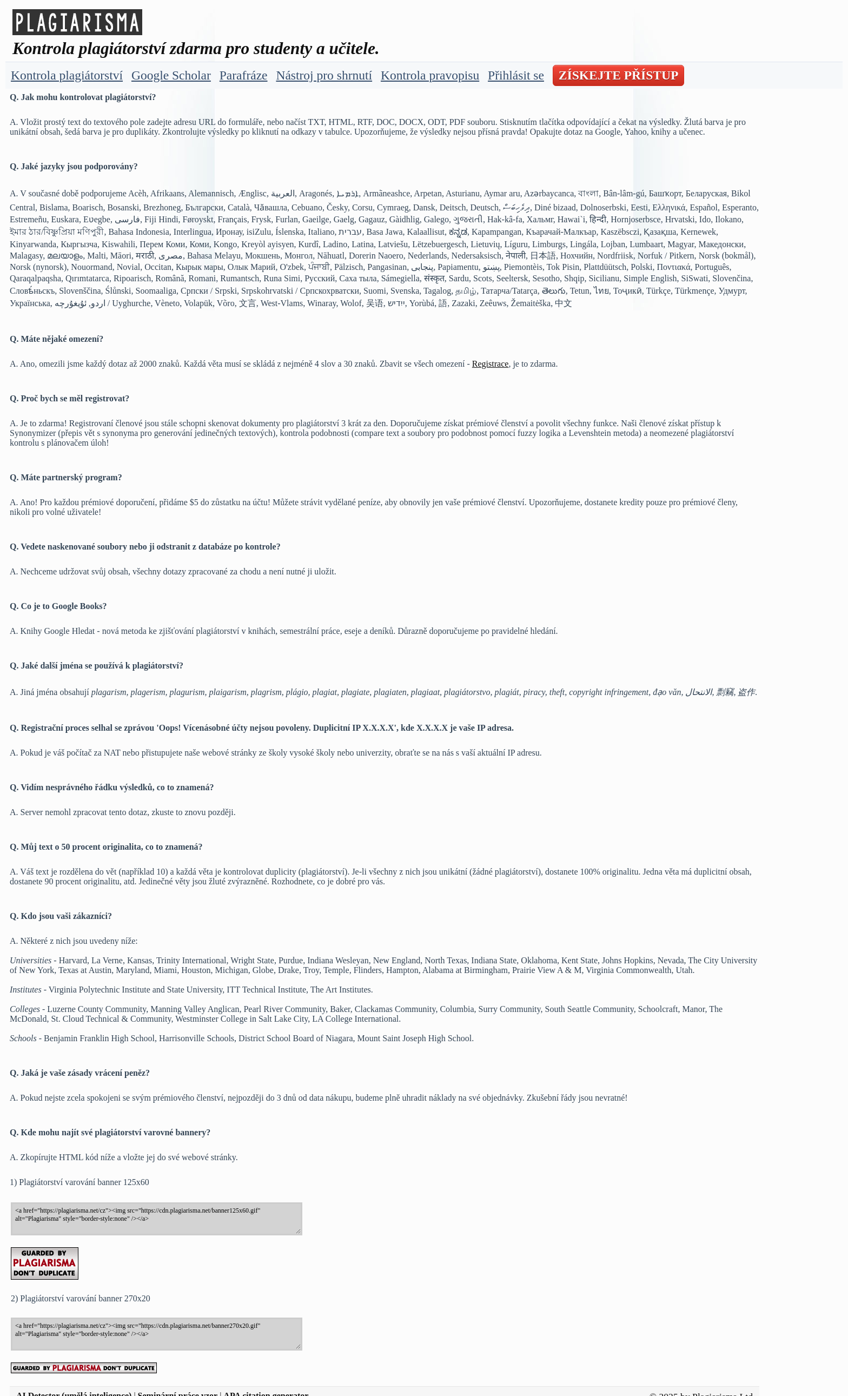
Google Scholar (171, 75)
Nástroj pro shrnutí (324, 75)
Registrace (490, 363)
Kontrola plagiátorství (67, 75)
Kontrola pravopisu (430, 75)
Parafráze (244, 75)
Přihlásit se (516, 75)
